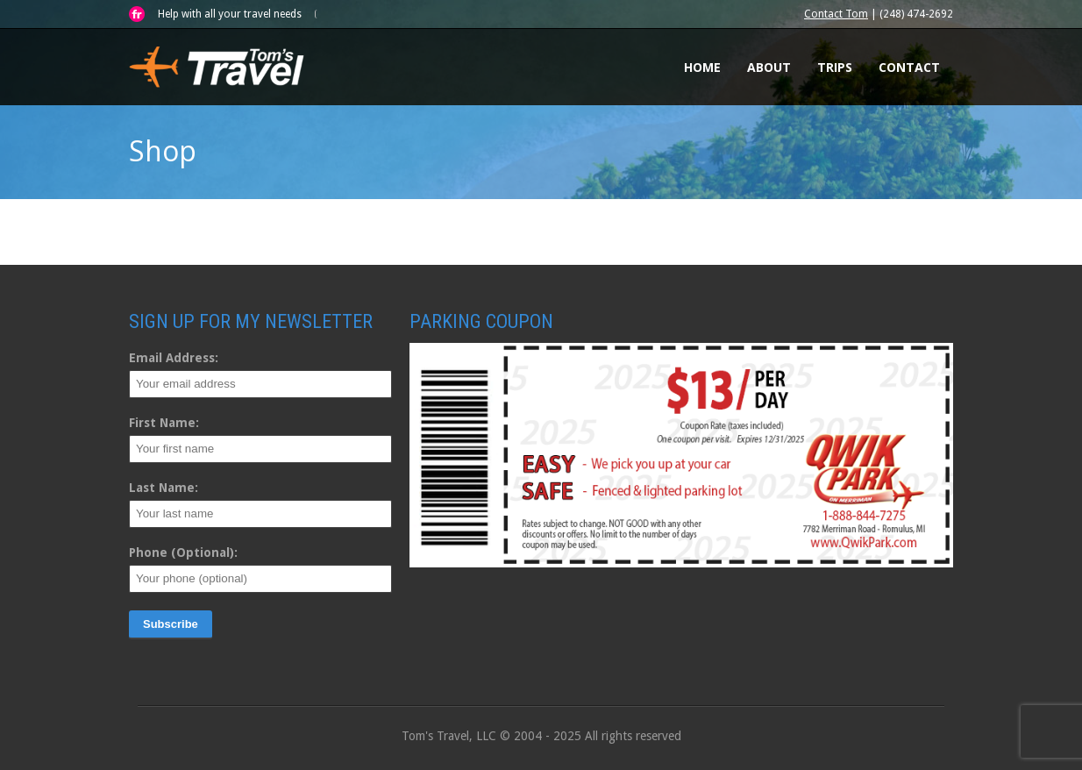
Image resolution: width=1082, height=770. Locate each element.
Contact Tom (836, 14)
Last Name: (163, 488)
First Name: (164, 423)
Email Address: (173, 358)
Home (702, 67)
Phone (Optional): (183, 552)
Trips (834, 67)
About (769, 67)
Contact (909, 67)
